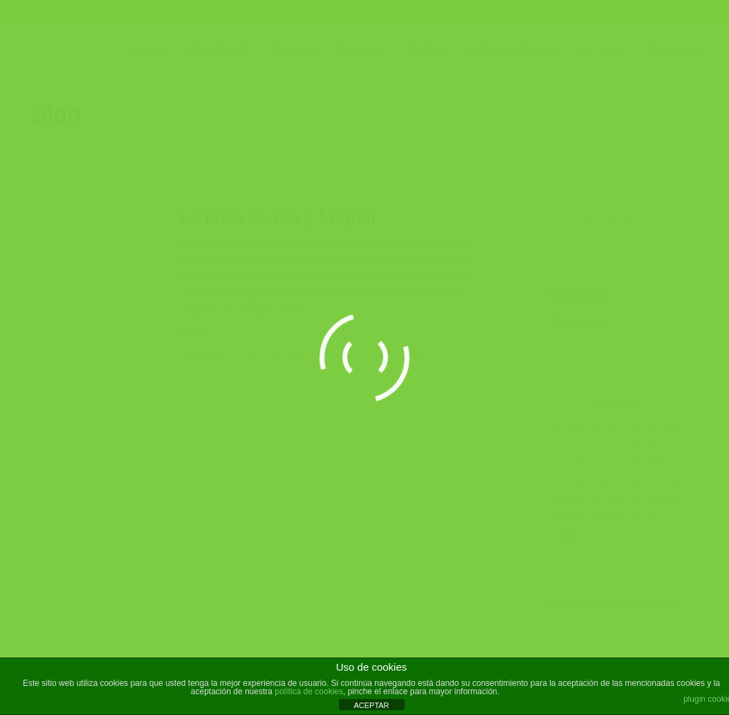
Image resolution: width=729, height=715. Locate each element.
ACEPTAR (371, 705)
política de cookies (309, 691)
